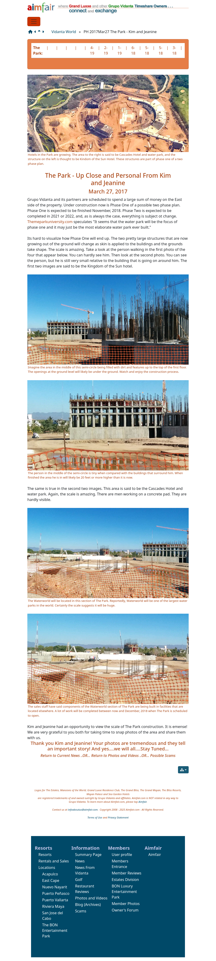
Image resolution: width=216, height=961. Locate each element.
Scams (80, 911)
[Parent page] (40, 31)
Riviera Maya (53, 906)
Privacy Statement (118, 817)
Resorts (44, 854)
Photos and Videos (91, 898)
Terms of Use (94, 817)
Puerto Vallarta (55, 899)
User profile (122, 854)
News (80, 861)
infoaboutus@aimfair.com (83, 809)
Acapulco (50, 874)
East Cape (50, 880)
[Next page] (44, 31)
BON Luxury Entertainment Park (124, 891)
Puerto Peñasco (55, 893)
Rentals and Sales (53, 861)
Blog (79, 904)
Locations (46, 867)
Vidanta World (63, 31)
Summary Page (88, 854)
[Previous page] (36, 31)
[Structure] (31, 31)
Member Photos (126, 903)
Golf (78, 879)
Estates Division (125, 879)
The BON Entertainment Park (54, 930)
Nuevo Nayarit (54, 886)
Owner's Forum (125, 910)
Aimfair (143, 801)
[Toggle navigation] (33, 21)
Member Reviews (126, 873)
